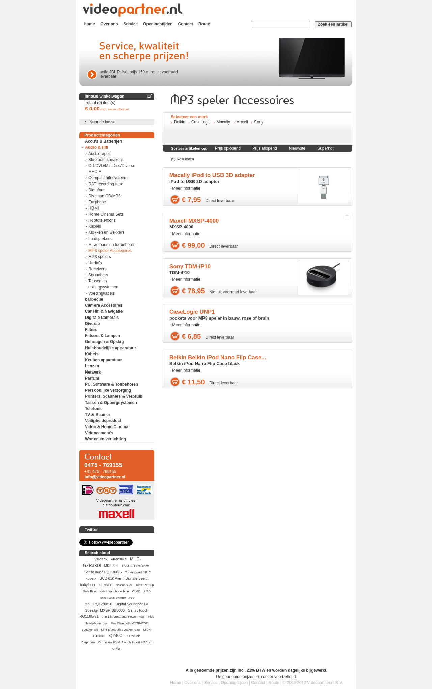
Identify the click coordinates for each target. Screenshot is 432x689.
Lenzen (92, 366)
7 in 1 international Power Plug (123, 616)
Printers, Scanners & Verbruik (113, 396)
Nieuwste (297, 148)
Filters (91, 329)
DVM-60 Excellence (135, 566)
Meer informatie (186, 188)
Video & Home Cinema (106, 426)
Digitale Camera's (102, 317)
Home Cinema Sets (106, 214)
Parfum (92, 378)
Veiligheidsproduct (103, 420)
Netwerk (93, 372)
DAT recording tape (105, 184)
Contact (185, 24)
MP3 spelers (99, 256)
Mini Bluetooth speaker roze (120, 629)
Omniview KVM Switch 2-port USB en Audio (125, 645)
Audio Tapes (99, 153)
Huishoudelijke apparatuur (110, 348)
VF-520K (100, 559)
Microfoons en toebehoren (111, 244)
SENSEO (105, 585)
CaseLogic (201, 122)
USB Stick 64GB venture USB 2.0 (118, 598)
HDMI (93, 208)
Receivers (97, 269)
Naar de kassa (102, 122)
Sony (258, 122)
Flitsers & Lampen (102, 335)
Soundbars (98, 275)
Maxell (242, 122)
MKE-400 (111, 566)
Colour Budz (124, 585)
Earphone (97, 202)
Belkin (179, 122)
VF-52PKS (119, 559)
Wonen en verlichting (105, 439)
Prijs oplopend (228, 148)
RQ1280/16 (102, 604)
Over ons (109, 24)
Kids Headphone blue (114, 591)
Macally (223, 122)
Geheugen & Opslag (104, 341)
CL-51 (136, 591)
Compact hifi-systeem (107, 177)
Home (89, 24)
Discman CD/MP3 (104, 196)
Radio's (95, 262)
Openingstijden (157, 24)
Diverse (92, 323)
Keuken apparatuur (103, 360)
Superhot (325, 148)
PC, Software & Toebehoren (111, 384)
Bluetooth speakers (105, 159)
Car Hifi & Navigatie (104, 311)
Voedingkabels (101, 293)
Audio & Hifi (96, 147)
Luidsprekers (100, 238)
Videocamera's (99, 433)
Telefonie (94, 408)
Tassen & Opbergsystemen (111, 402)
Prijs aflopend (264, 148)
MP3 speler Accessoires (110, 250)
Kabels (94, 226)
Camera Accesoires (104, 305)
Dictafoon (97, 190)
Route (204, 24)
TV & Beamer (97, 414)
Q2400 (115, 635)
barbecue (94, 299)
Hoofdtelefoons (102, 220)
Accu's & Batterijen (103, 141)
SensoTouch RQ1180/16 (103, 572)
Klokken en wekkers (106, 232)
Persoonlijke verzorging (108, 390)
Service (130, 24)
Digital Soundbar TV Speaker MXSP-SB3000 (116, 607)
